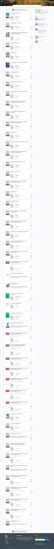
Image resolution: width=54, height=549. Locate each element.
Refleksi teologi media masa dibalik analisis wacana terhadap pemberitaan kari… (19, 454)
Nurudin (12, 274)
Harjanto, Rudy (12, 336)
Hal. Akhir (24, 531)
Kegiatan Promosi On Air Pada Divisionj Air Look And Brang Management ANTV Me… (19, 369)
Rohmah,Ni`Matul (13, 133)
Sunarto (12, 392)
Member (50, 1)
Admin (46, 1)
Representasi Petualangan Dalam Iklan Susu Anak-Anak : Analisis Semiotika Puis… (19, 333)
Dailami (12, 223)
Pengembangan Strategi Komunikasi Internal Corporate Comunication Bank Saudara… (18, 444)
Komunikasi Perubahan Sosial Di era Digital (18, 161)
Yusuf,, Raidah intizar (13, 24)
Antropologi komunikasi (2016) (16, 433)
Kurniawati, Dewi (12, 202)
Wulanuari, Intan (22, 511)
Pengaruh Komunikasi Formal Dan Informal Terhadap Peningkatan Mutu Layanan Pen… (19, 358)
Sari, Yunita (17, 501)
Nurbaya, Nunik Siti (13, 467)
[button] (19, 280)
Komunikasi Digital (14, 52)
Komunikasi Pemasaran (14, 201)
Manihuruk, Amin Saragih (13, 348)
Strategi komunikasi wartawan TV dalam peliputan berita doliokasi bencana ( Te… (19, 488)
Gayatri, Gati (12, 265)
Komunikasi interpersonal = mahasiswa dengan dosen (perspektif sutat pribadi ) (18, 221)
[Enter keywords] (40, 539)
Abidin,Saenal (12, 103)
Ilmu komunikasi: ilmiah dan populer (17, 273)
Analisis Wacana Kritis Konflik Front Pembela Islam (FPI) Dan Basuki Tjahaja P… (19, 402)
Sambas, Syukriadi (13, 434)
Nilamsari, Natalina (13, 522)
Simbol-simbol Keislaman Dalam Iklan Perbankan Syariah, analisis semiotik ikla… (19, 391)
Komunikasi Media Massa (15, 72)
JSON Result (41, 13)
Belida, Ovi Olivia (25, 501)
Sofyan (25, 370)
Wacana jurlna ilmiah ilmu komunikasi (17, 293)
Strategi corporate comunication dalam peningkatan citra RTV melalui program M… (19, 499)
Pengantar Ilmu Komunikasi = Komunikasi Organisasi (19, 141)
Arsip (48, 1)
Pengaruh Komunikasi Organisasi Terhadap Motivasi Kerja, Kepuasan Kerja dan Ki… (19, 33)
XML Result (37, 13)
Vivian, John (12, 243)
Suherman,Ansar (12, 14)
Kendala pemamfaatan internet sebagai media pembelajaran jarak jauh (18, 510)
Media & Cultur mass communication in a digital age (19, 231)
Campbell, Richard (13, 232)
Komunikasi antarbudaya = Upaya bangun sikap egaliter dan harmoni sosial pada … (18, 152)
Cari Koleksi (46, 539)
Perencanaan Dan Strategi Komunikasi (17, 322)
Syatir (11, 113)
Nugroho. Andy (12, 479)
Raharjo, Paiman (21, 370)
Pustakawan (43, 1)
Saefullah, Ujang (18, 467)
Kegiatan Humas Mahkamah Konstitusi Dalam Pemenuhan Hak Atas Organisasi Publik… (18, 345)
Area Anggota (7, 543)
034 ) (23, 489)
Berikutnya (21, 531)
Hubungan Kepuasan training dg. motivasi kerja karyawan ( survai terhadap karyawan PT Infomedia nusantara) (43, 19)
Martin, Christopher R (18, 232)
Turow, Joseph (12, 253)
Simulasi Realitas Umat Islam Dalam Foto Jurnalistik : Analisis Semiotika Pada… (19, 262)
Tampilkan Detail (31, 17)
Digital (37, 1)
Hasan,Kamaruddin (13, 192)
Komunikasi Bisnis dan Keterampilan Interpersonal (19, 62)
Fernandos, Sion (25, 445)
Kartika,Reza (12, 153)
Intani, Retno (21, 501)
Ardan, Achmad (17, 336)
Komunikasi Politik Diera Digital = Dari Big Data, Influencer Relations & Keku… (18, 181)
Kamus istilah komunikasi (15, 42)
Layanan (6, 541)
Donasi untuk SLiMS (39, 542)
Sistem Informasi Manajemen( (16, 423)
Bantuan (39, 1)
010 (11, 457)
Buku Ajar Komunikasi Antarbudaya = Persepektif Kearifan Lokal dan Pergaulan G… (19, 122)
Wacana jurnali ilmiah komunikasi (16, 313)
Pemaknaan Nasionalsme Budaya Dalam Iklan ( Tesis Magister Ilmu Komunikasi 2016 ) (19, 379)
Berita (35, 1)
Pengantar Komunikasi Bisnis (15, 171)
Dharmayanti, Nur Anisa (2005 (17, 392)
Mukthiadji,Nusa (12, 63)
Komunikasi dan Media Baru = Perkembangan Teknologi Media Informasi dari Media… (18, 102)
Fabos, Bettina (23, 232)
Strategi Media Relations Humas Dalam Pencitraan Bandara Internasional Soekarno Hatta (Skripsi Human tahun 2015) (43, 24)
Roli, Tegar (12, 73)
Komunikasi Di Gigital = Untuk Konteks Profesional (19, 91)
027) (24, 392)
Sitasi (31, 19)
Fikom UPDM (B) (12, 314)
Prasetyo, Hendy (19, 348)
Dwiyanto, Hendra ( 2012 (16, 489)
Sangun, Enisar (12, 370)
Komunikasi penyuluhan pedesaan (16, 413)
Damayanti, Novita (21, 380)
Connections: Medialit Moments (16, 303)
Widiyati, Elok (12, 44)
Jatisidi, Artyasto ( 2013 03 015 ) (14, 380)
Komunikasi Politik (14, 191)
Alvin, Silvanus (12, 183)
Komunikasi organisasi (14, 283)
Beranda (29, 1)
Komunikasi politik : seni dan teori (16, 22)
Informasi (32, 1)
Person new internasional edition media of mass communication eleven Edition (19, 241)
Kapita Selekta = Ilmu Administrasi (16, 81)
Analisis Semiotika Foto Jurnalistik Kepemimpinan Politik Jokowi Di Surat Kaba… (19, 476)
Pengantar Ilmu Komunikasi (15, 13)
